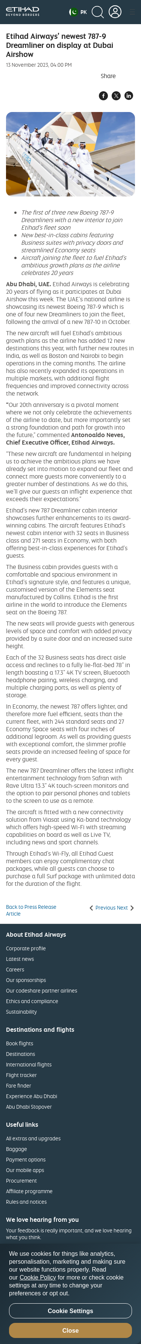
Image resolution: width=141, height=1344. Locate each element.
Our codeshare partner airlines (41, 990)
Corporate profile (26, 948)
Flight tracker (21, 1075)
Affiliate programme (29, 1191)
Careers (15, 969)
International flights (29, 1064)
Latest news (20, 958)
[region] (70, 1294)
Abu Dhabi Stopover (29, 1106)
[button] (78, 12)
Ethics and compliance (32, 1001)
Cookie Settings (70, 1311)
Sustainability (21, 1011)
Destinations (20, 1053)
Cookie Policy (38, 1277)
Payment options (25, 1159)
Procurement (21, 1180)
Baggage (16, 1148)
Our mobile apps (25, 1170)
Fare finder (18, 1085)
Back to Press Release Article (31, 910)
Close (70, 1330)
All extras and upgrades (33, 1138)
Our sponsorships (26, 979)
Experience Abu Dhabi (31, 1096)
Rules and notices (26, 1201)
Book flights (19, 1043)
